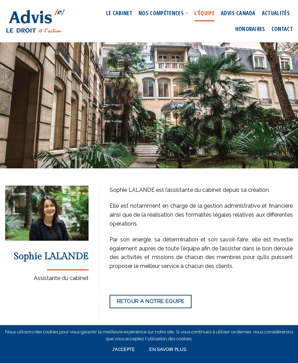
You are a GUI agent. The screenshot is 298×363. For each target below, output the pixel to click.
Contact (282, 29)
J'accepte (123, 349)
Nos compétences (163, 13)
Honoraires (250, 29)
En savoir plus (167, 349)
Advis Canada (238, 13)
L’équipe (204, 13)
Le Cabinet (119, 13)
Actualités (276, 13)
